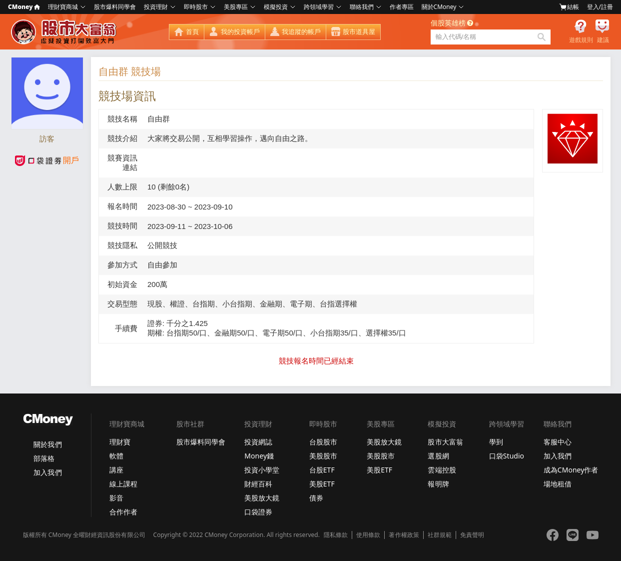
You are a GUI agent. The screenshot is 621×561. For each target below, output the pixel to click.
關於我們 (47, 444)
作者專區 (402, 6)
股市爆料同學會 (115, 6)
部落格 (43, 458)
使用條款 (368, 535)
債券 (316, 497)
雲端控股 (442, 469)
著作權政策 (404, 535)
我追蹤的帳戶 (301, 32)
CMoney (24, 6)
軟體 (116, 455)
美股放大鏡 (261, 497)
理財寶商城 (63, 6)
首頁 (192, 32)
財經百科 (258, 483)
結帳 (569, 7)
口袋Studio (506, 455)
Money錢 (259, 455)
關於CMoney (439, 6)
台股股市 (323, 441)
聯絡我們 (362, 6)
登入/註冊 (600, 6)
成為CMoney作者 (571, 469)
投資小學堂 (261, 469)
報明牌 (438, 483)
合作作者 (123, 511)
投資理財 (156, 6)
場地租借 (558, 483)
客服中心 (558, 441)
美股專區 (236, 6)
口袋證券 (258, 511)
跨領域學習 (319, 6)
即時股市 (196, 6)
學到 (496, 441)
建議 (603, 40)
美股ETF (322, 483)
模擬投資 (276, 6)
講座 (116, 469)
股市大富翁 (445, 441)
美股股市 (323, 455)
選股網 (438, 455)
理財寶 (119, 441)
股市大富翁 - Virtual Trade (65, 32)
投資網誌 (258, 441)
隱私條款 (336, 535)
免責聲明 (472, 535)
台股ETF (322, 469)
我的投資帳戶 (240, 32)
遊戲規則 (581, 40)
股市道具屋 (359, 32)
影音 (116, 497)
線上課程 (123, 483)
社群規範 (440, 535)
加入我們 (47, 472)
